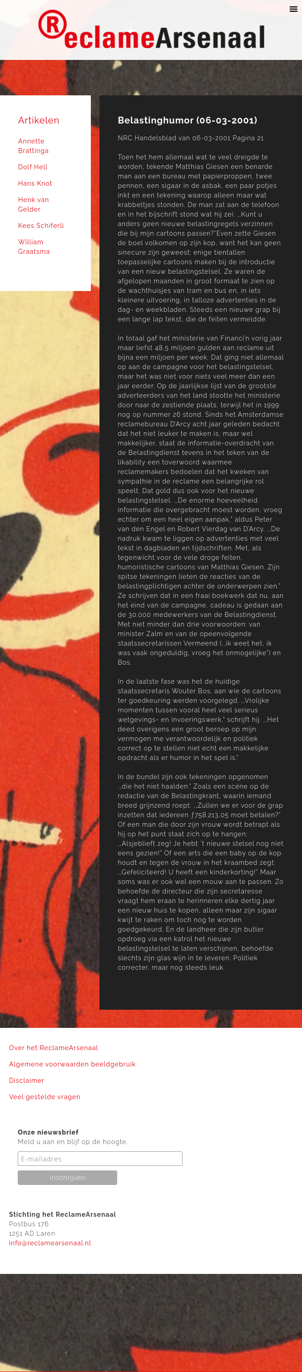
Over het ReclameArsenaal (53, 1047)
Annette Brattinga (33, 146)
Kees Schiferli (41, 225)
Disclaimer (27, 1080)
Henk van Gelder (33, 204)
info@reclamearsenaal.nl (50, 1243)
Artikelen (38, 120)
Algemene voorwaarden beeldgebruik (72, 1064)
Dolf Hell (33, 167)
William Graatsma (34, 246)
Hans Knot (35, 183)
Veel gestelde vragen (44, 1097)
